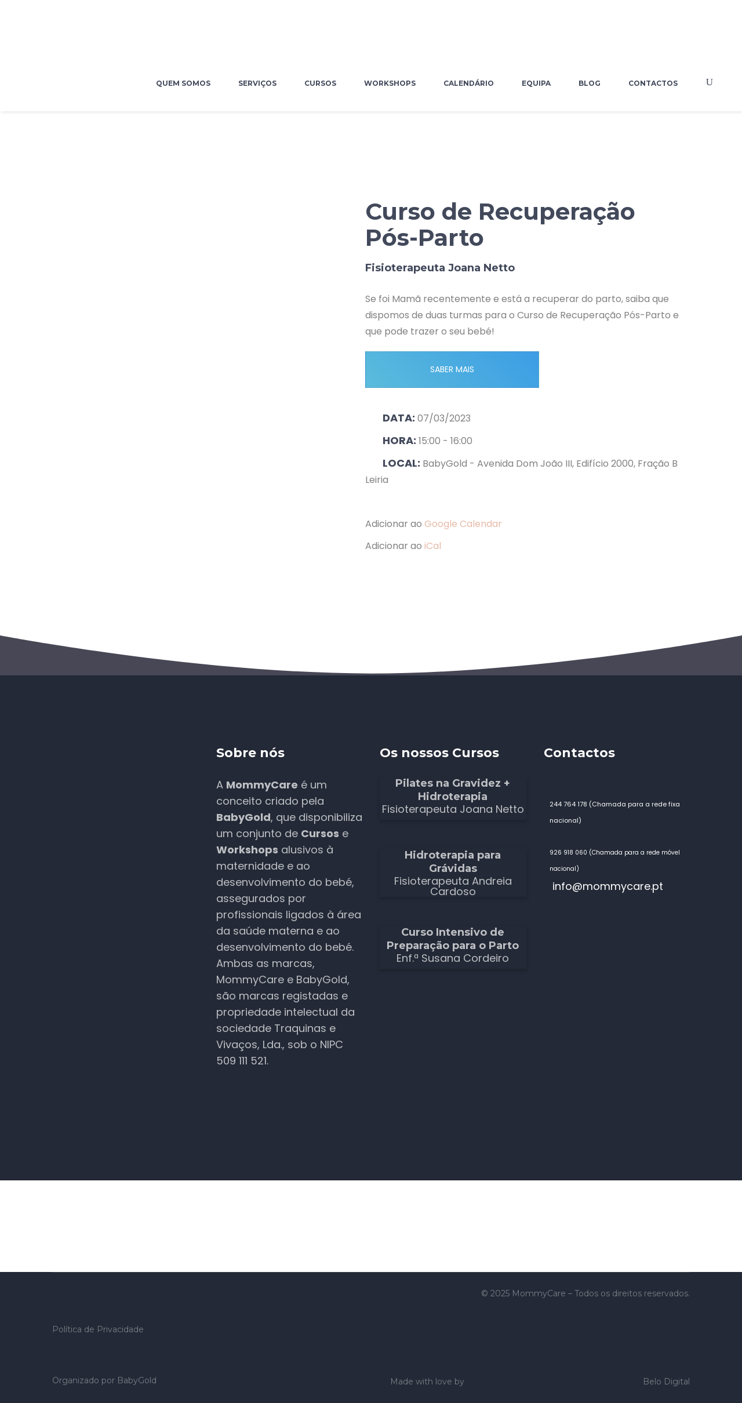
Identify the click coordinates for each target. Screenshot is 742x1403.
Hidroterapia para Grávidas (453, 862)
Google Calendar (463, 523)
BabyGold (137, 1380)
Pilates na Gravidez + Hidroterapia (452, 790)
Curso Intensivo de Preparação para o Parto (453, 939)
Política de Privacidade (98, 1329)
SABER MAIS (452, 369)
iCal (432, 546)
